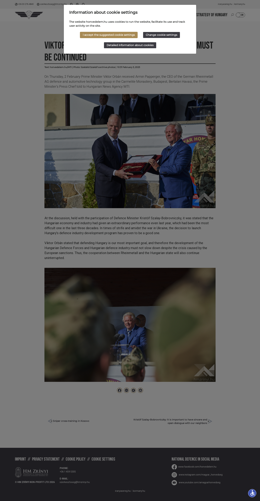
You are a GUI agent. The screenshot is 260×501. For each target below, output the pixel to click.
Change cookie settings (161, 34)
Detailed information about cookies (130, 45)
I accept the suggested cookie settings (109, 34)
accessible (252, 493)
